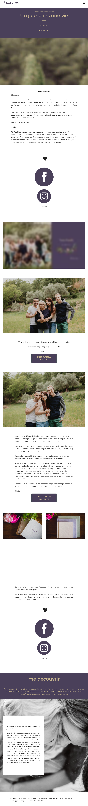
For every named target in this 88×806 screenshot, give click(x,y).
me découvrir (20, 767)
